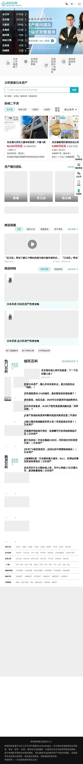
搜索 (74, 90)
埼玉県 (36, 547)
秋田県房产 (55, 576)
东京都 (18, 547)
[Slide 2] (39, 48)
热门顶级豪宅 (12, 350)
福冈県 (49, 547)
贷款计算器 (25, 582)
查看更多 (73, 167)
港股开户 (54, 582)
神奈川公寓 (34, 558)
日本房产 (19, 553)
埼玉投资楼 (48, 570)
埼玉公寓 (43, 558)
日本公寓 (26, 553)
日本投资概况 (59, 553)
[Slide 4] (49, 48)
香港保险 (47, 582)
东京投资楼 (28, 570)
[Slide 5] (54, 48)
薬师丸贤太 (38, 582)
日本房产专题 (70, 553)
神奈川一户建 (38, 564)
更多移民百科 (70, 361)
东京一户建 (28, 564)
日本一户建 (34, 553)
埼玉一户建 (48, 564)
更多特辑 (73, 269)
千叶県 (55, 547)
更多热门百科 (14, 366)
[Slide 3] (44, 48)
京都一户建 (66, 564)
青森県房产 (28, 576)
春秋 (31, 582)
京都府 (30, 547)
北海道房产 (19, 576)
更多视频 (73, 229)
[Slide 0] (28, 48)
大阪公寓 (65, 558)
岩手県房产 (37, 576)
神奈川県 (68, 547)
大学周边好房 (44, 350)
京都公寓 (58, 558)
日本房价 (43, 553)
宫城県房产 (46, 576)
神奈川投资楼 (38, 570)
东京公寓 (26, 558)
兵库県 (61, 547)
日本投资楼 (19, 570)
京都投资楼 (66, 570)
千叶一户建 (57, 564)
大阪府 (24, 547)
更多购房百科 (14, 461)
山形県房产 (64, 576)
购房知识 (50, 553)
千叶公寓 (50, 558)
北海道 (42, 547)
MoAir (18, 582)
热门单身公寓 (28, 350)
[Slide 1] (34, 48)
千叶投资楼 (57, 570)
